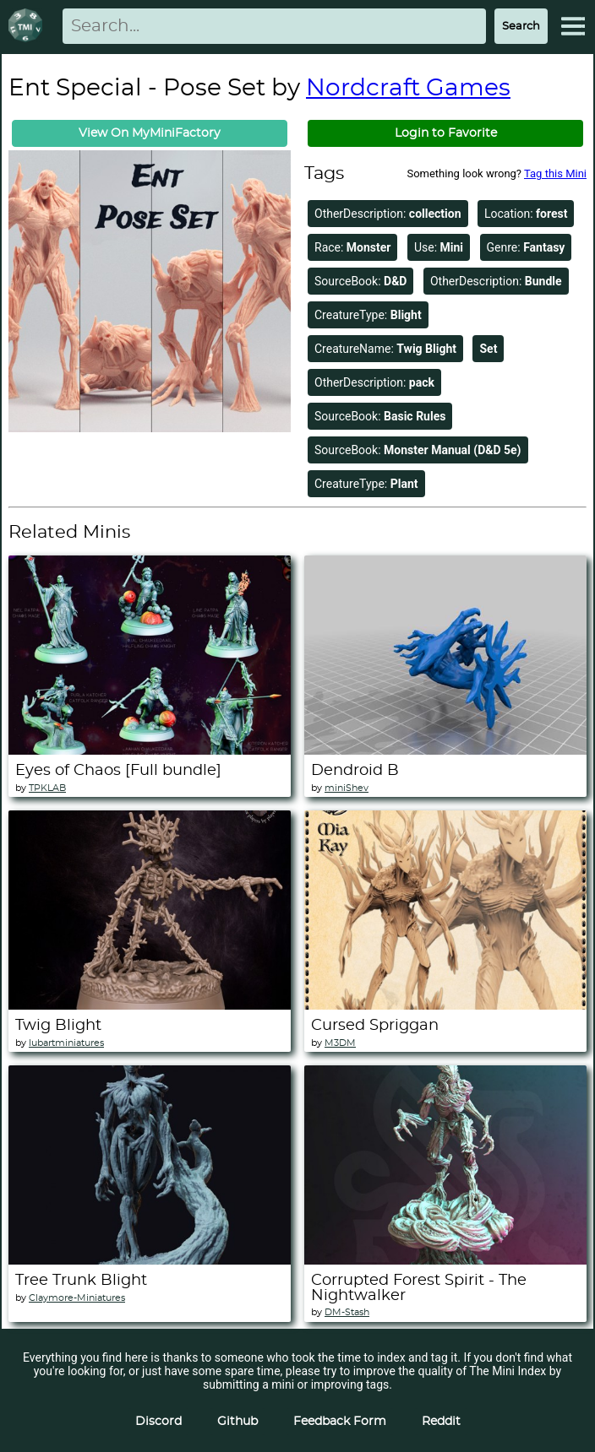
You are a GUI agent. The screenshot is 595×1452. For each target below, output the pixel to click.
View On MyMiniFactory (150, 133)
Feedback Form (339, 1422)
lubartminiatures (66, 1043)
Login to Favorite (446, 133)
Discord (158, 1422)
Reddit (441, 1422)
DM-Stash (347, 1312)
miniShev (346, 788)
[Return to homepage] (28, 26)
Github (237, 1422)
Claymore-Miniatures (77, 1298)
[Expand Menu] (573, 26)
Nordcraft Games (408, 88)
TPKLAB (47, 788)
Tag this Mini (555, 173)
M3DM (340, 1043)
